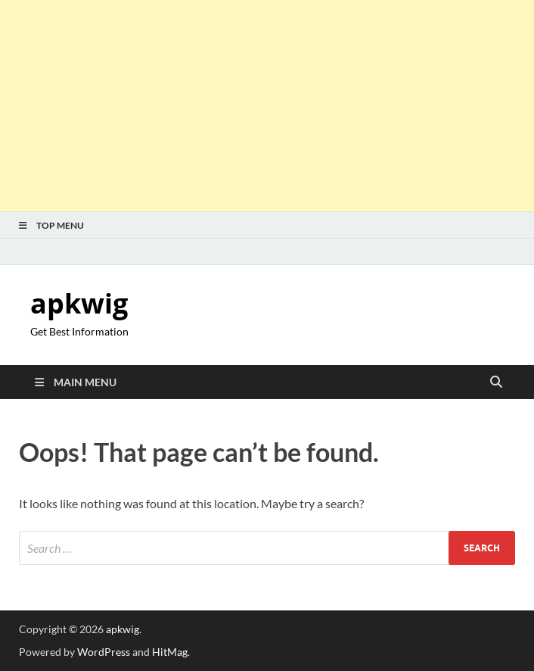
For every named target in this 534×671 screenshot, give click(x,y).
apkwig (79, 303)
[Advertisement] (267, 106)
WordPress (103, 651)
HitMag (170, 651)
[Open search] (496, 382)
